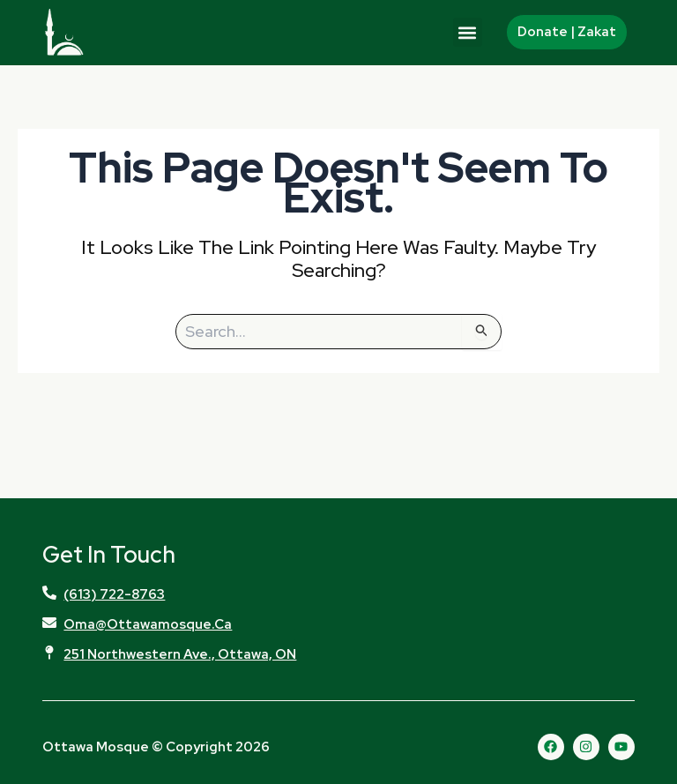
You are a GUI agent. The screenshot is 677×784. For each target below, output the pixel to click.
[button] (467, 32)
